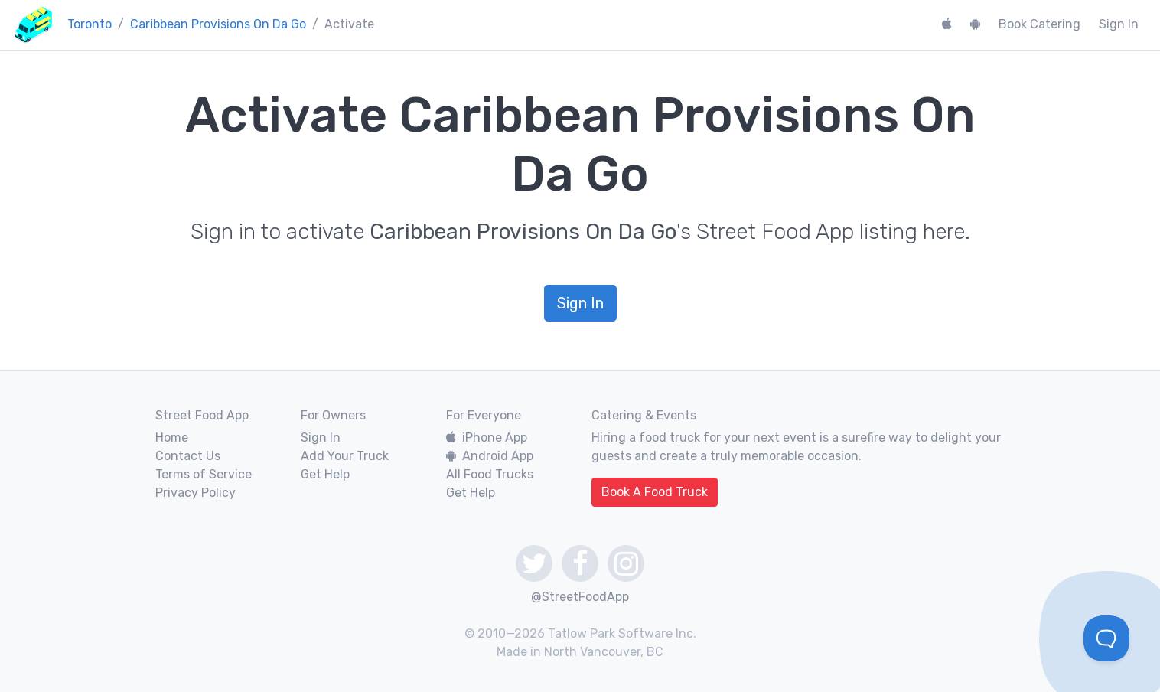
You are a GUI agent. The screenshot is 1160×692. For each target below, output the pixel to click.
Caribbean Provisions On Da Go (218, 24)
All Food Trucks (489, 474)
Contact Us (187, 456)
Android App (489, 456)
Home (171, 437)
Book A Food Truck (654, 492)
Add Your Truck (345, 456)
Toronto (89, 24)
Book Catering (1039, 24)
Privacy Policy (195, 492)
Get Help (325, 474)
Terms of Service (203, 474)
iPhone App (486, 437)
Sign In (1119, 24)
